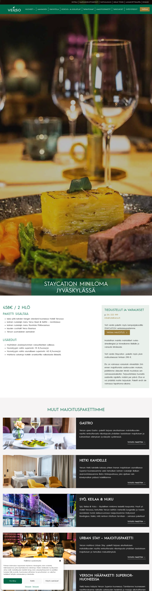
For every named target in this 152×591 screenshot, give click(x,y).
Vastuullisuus (105, 2)
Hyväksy (12, 581)
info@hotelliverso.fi (112, 318)
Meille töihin (118, 2)
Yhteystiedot (131, 9)
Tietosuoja (28, 586)
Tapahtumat (88, 9)
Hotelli (74, 2)
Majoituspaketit (103, 9)
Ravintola (54, 9)
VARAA (145, 9)
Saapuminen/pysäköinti (88, 2)
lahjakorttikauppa (133, 2)
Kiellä (32, 581)
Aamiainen (42, 9)
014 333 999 (112, 315)
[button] (60, 561)
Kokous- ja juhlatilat (71, 9)
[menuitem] (146, 2)
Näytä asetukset (52, 581)
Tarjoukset (118, 9)
